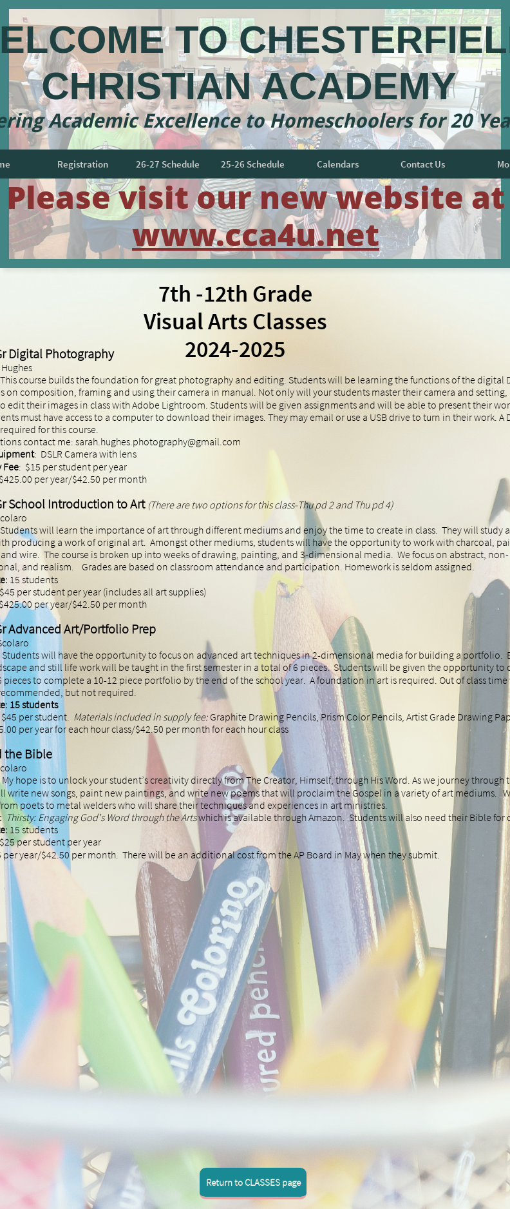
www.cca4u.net (255, 234)
